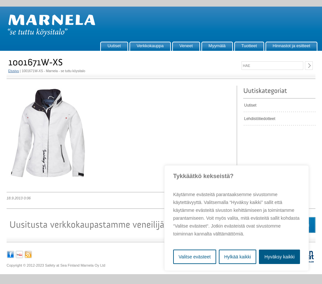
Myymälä (217, 45)
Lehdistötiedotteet (259, 118)
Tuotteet (249, 45)
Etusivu (13, 71)
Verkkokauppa (150, 45)
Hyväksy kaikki (279, 256)
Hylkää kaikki (237, 256)
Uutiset (114, 45)
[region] (236, 218)
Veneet (186, 45)
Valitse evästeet (194, 256)
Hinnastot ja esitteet (291, 45)
